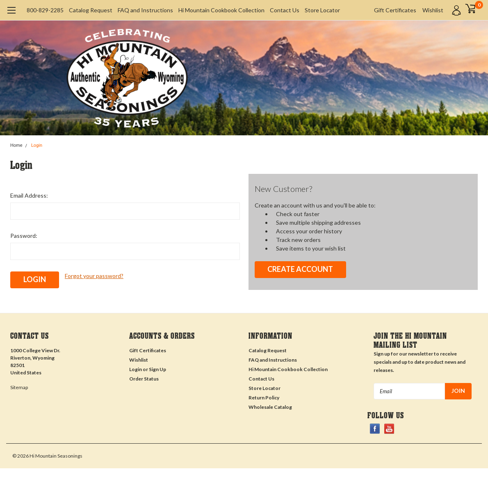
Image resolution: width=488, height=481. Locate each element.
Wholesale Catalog (270, 407)
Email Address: (29, 195)
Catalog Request (90, 10)
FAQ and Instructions (145, 10)
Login (36, 145)
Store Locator (322, 10)
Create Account (300, 269)
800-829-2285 (45, 10)
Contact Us (284, 10)
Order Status (144, 379)
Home (16, 145)
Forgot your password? (94, 275)
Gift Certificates (395, 10)
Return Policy (264, 397)
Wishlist (432, 10)
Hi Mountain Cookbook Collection (221, 10)
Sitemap (19, 387)
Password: (23, 235)
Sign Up (157, 369)
